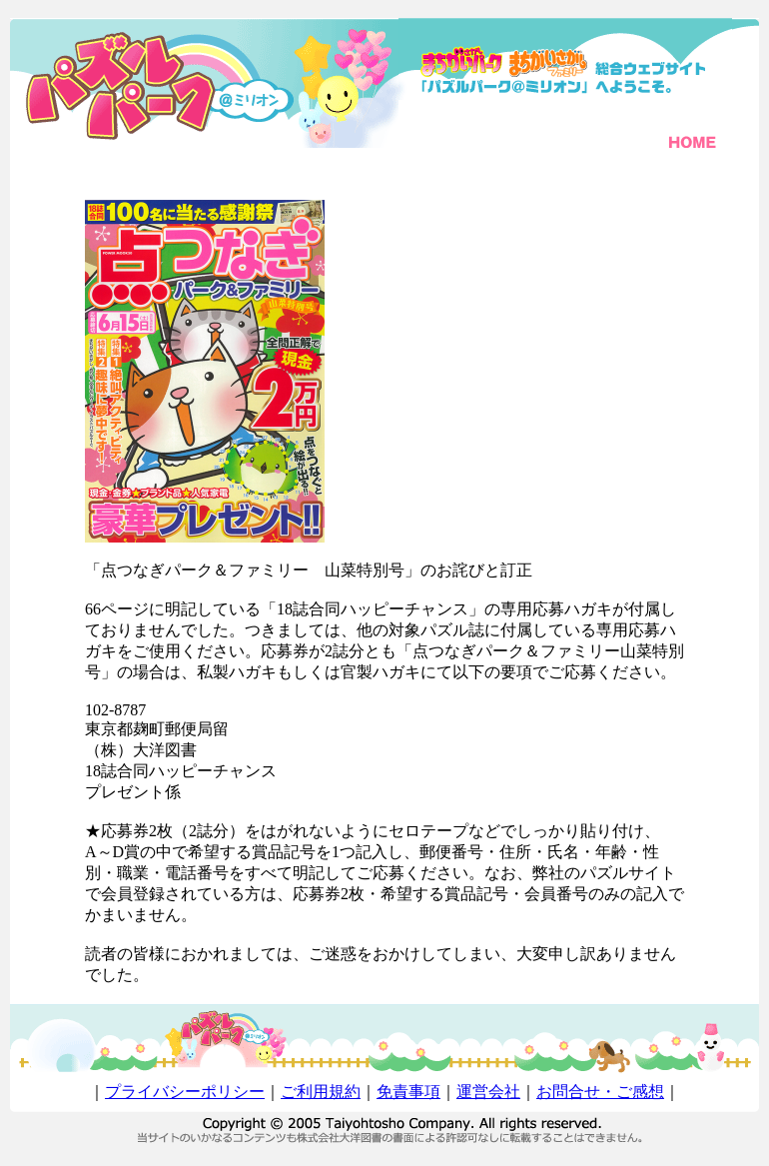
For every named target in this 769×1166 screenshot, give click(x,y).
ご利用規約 (321, 1091)
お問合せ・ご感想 (600, 1091)
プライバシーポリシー (185, 1091)
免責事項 (408, 1091)
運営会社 (488, 1091)
